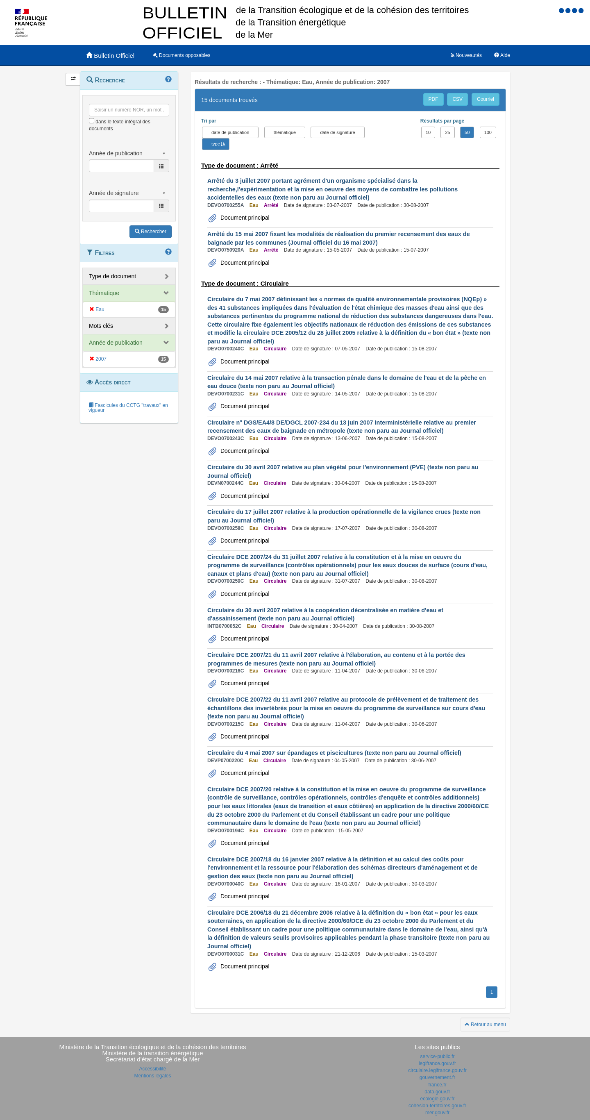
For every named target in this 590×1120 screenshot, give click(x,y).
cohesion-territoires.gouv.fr (437, 1106)
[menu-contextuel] (91, 120)
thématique (285, 132)
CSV (457, 99)
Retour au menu (485, 1024)
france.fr (437, 1085)
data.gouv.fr (437, 1092)
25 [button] (447, 132)
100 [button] (488, 132)
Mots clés (101, 326)
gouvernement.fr (437, 1077)
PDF (433, 99)
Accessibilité (152, 1069)
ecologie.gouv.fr (437, 1099)
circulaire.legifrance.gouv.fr (437, 1070)
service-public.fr (437, 1056)
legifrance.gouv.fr (437, 1063)
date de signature (337, 132)
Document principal (244, 217)
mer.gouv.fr (437, 1112)
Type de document (112, 276)
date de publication (230, 132)
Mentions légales (152, 1076)
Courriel (485, 99)
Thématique (104, 293)
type (215, 143)
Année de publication (116, 342)
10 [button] (428, 132)
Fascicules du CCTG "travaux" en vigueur (128, 407)
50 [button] (467, 132)
